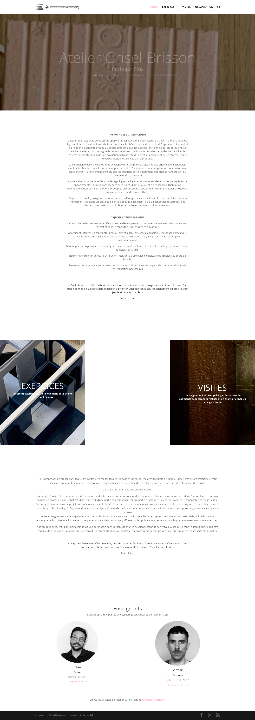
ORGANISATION (204, 7)
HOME (154, 7)
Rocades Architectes (177, 685)
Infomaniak (87, 715)
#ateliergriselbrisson (153, 699)
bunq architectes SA (77, 681)
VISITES (186, 7)
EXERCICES (168, 7)
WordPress (55, 715)
